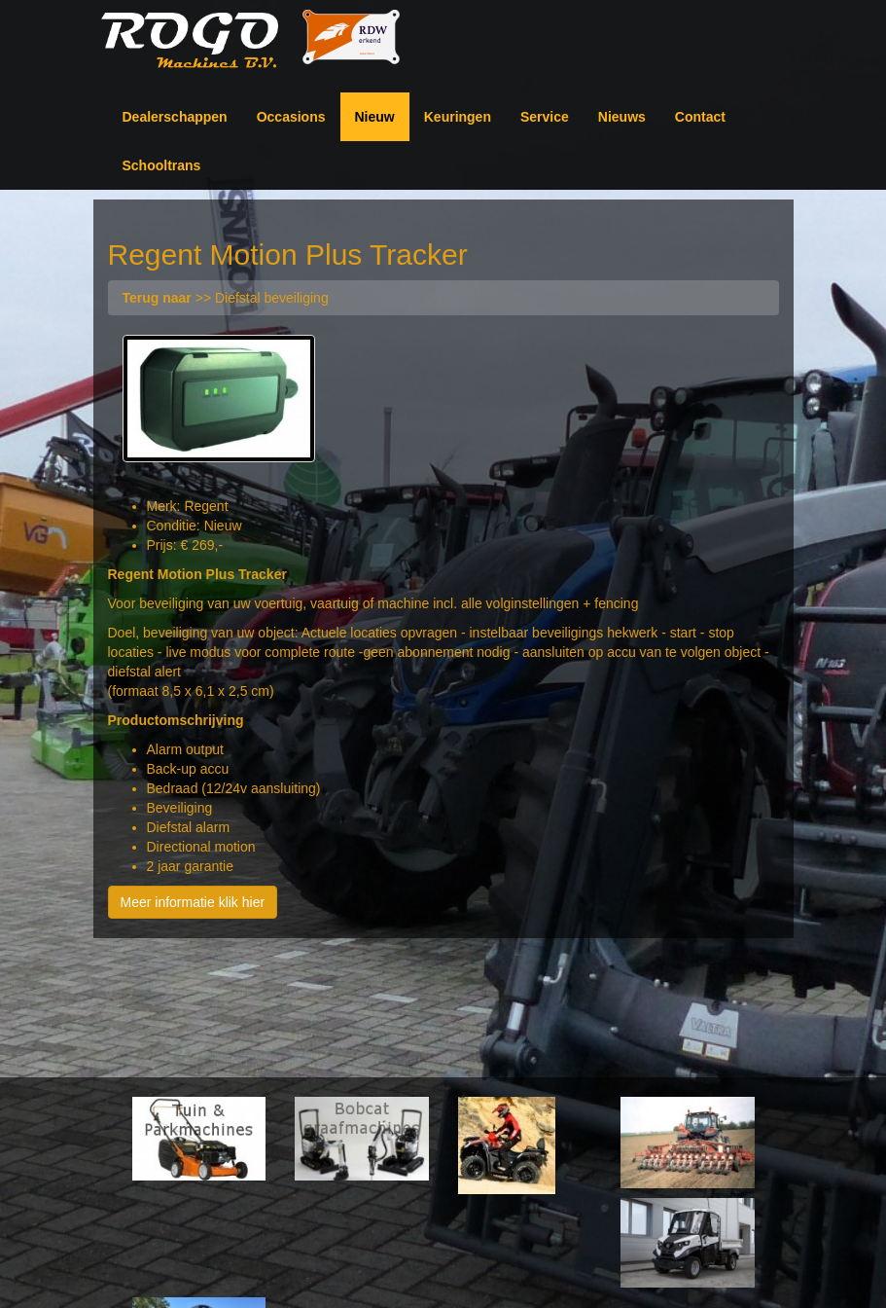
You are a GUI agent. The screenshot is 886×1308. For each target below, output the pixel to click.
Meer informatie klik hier (193, 902)
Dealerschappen (175, 117)
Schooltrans (162, 165)
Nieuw (375, 117)
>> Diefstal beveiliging (226, 298)
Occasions (291, 117)
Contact (700, 117)
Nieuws (622, 117)
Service (544, 117)
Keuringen (457, 117)
